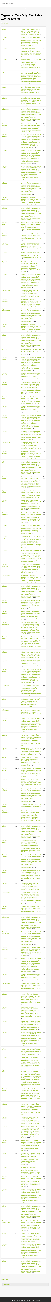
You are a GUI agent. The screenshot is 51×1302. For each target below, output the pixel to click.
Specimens (8, 1284)
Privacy (30, 1300)
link (7, 23)
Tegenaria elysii (6, 442)
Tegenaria (4, 261)
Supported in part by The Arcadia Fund (19, 1300)
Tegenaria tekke (6, 290)
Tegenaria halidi (6, 983)
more (3, 23)
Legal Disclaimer (36, 1300)
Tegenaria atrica (6, 72)
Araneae (4, 757)
